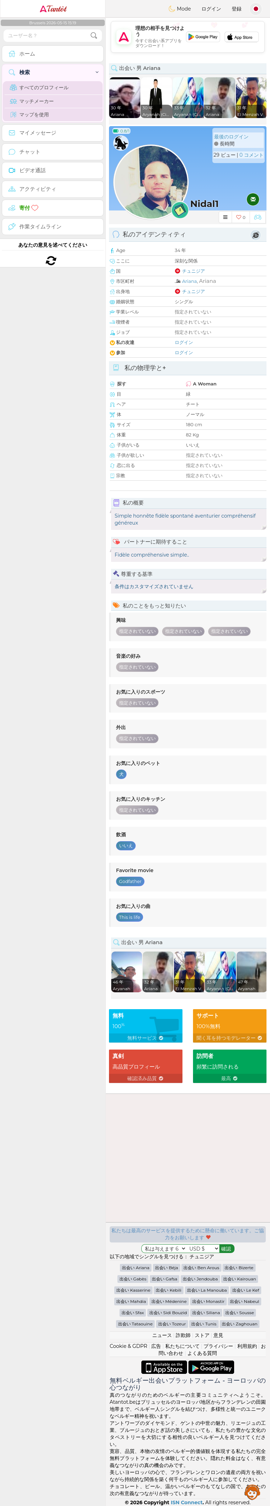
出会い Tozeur (172, 1323)
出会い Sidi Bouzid (168, 1312)
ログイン (211, 9)
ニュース (162, 1335)
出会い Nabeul (244, 1301)
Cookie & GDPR (128, 1346)
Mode (179, 8)
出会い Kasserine (133, 1290)
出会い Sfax (133, 1312)
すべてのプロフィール (39, 87)
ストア (202, 1335)
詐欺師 (183, 1335)
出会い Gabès (133, 1278)
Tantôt (53, 9)
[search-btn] (94, 36)
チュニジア (193, 271)
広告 (156, 1346)
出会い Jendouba (200, 1278)
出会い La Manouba (207, 1290)
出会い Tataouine (135, 1323)
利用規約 (247, 1346)
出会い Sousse (239, 1312)
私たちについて (182, 1346)
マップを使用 (29, 114)
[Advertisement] (188, 37)
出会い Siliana (206, 1312)
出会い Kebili (168, 1290)
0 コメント (251, 155)
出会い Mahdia (131, 1301)
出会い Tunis (203, 1323)
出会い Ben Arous (201, 1267)
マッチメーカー (32, 101)
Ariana (189, 281)
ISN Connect (187, 1502)
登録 (237, 9)
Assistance (252, 1492)
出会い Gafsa (165, 1278)
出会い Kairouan (239, 1278)
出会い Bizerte (239, 1267)
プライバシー (218, 1346)
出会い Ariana (135, 1267)
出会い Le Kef (245, 1290)
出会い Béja (166, 1267)
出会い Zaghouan (239, 1323)
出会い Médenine (169, 1301)
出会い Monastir (208, 1301)
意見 (218, 1335)
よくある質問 (202, 1353)
